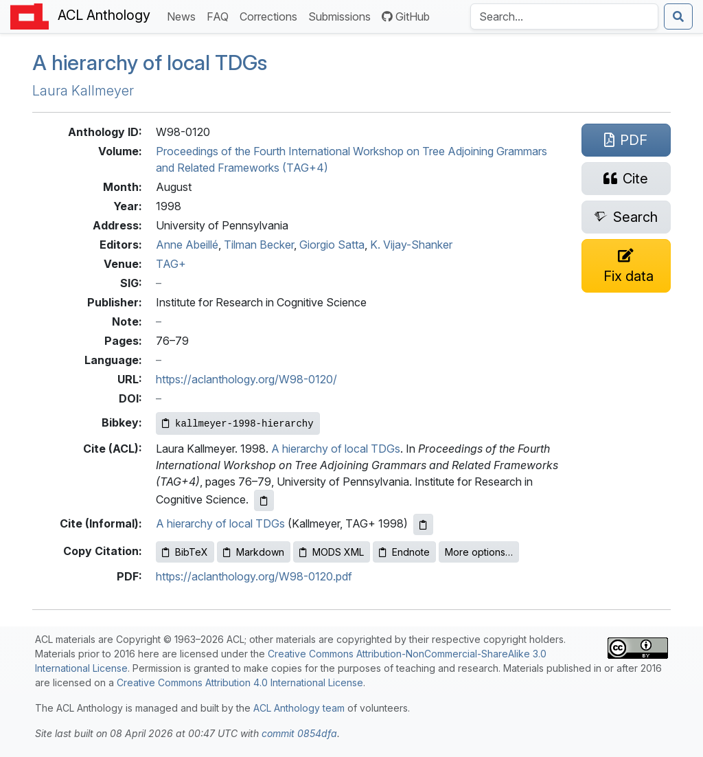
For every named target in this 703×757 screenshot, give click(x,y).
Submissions (342, 15)
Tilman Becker (259, 244)
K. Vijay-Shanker (411, 244)
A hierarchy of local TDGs (335, 448)
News (184, 15)
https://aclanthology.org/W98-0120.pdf (254, 576)
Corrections (271, 15)
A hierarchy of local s (149, 62)
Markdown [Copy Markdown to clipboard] (253, 552)
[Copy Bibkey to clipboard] (238, 423)
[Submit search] (678, 16)
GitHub (406, 16)
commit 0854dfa (299, 733)
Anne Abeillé (187, 244)
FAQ (220, 15)
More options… (479, 552)
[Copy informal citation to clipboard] (423, 524)
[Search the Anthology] (564, 16)
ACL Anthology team (299, 708)
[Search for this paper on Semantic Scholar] (626, 217)
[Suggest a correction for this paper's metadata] (626, 266)
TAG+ (171, 264)
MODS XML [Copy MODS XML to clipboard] (331, 552)
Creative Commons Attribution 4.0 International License (240, 682)
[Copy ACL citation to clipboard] (264, 500)
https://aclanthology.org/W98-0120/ (246, 379)
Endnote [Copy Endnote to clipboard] (404, 552)
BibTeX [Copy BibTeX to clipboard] (185, 552)
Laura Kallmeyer (83, 90)
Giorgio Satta (332, 244)
